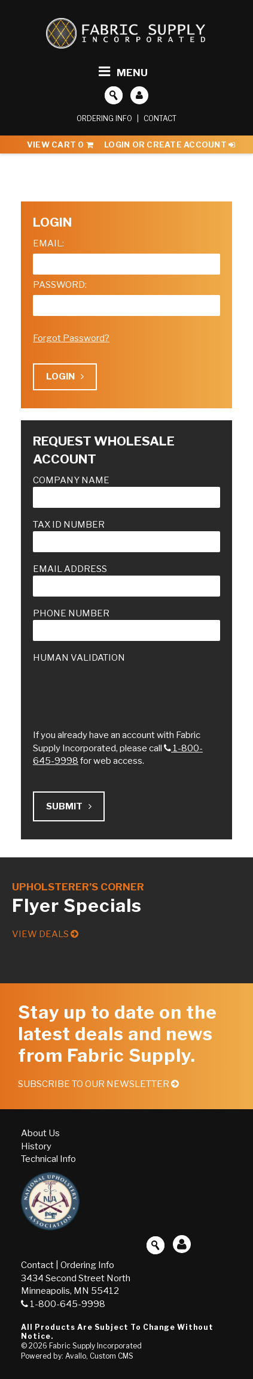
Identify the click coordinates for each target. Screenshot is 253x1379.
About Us (40, 1133)
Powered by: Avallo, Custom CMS (77, 1355)
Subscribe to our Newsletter (98, 1084)
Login (65, 376)
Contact (160, 118)
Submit (69, 806)
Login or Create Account (169, 144)
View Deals (45, 934)
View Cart (60, 144)
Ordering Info (104, 118)
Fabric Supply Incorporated (95, 1345)
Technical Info (48, 1159)
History (36, 1146)
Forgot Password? (71, 338)
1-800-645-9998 (63, 1304)
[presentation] (124, 687)
